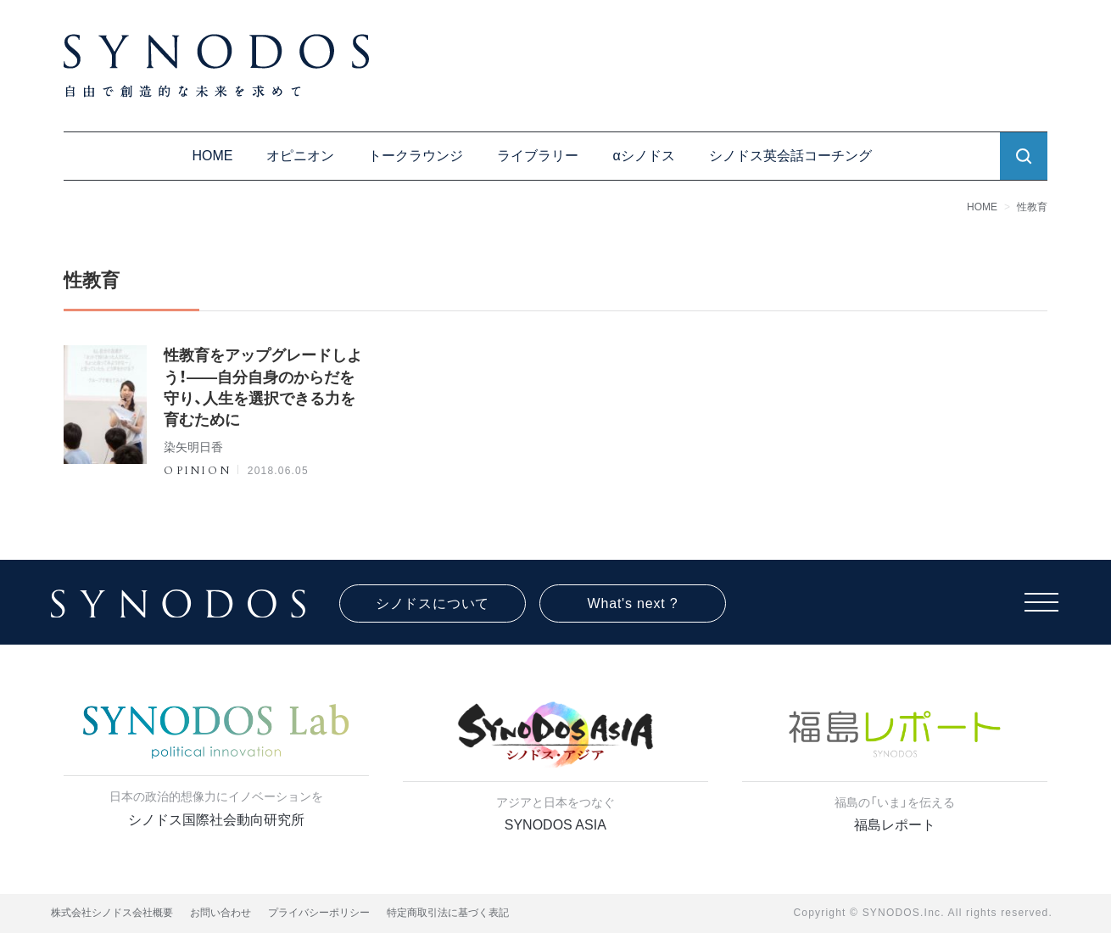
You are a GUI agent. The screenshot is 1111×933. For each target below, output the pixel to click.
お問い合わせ (220, 913)
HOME (212, 155)
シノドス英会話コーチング (790, 155)
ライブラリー (537, 155)
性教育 (1032, 207)
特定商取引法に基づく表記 (448, 913)
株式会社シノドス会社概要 (112, 913)
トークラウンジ (415, 155)
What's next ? (633, 603)
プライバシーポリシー (319, 913)
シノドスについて (432, 603)
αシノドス (643, 155)
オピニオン (300, 155)
